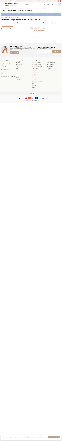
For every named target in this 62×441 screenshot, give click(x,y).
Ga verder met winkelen (38, 30)
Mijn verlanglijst (50, 66)
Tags (6, 17)
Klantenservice (14, 52)
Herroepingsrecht (35, 72)
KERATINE (20, 10)
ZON (17, 72)
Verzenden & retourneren (37, 66)
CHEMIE (17, 70)
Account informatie (51, 62)
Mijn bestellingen (50, 64)
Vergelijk (49, 68)
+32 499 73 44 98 (6, 69)
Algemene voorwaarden (36, 64)
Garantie (33, 87)
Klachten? (34, 85)
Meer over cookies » (31, 438)
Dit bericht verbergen (53, 436)
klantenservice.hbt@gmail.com (9, 76)
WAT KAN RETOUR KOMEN (37, 75)
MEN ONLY (18, 68)
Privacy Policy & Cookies (37, 81)
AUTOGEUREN (28, 10)
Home (2, 17)
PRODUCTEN (19, 64)
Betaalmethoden (35, 68)
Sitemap (33, 83)
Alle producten (50, 70)
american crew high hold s (14, 17)
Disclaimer (34, 79)
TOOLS (17, 66)
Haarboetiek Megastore (36, 62)
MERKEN (18, 62)
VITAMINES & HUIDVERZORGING (9, 10)
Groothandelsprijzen (36, 77)
